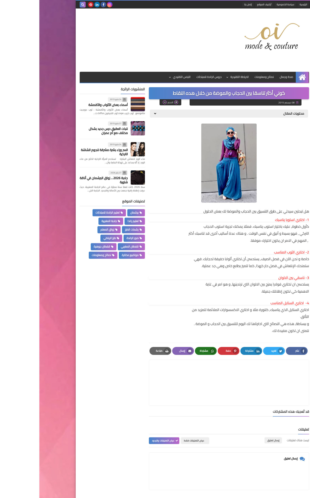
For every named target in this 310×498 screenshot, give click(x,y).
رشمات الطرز (92, 229)
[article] (152, 373)
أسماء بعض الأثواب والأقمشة (68, 105)
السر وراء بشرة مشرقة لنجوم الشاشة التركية (65, 152)
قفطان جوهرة (62, 246)
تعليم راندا (93, 221)
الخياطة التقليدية (200, 77)
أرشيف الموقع (225, 4)
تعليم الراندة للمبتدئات (68, 212)
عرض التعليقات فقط (155, 421)
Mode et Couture (221, 492)
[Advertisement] (112, 40)
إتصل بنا (208, 4)
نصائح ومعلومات (224, 77)
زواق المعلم (68, 229)
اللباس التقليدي (142, 77)
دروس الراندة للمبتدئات (169, 77)
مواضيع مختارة (90, 255)
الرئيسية (264, 4)
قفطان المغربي (90, 246)
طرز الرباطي (70, 238)
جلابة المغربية (70, 221)
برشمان (95, 212)
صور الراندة (93, 238)
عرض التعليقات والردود (123, 421)
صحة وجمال (247, 77)
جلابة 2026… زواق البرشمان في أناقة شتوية (64, 180)
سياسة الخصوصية (246, 4)
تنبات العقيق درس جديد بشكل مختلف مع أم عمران (68, 131)
